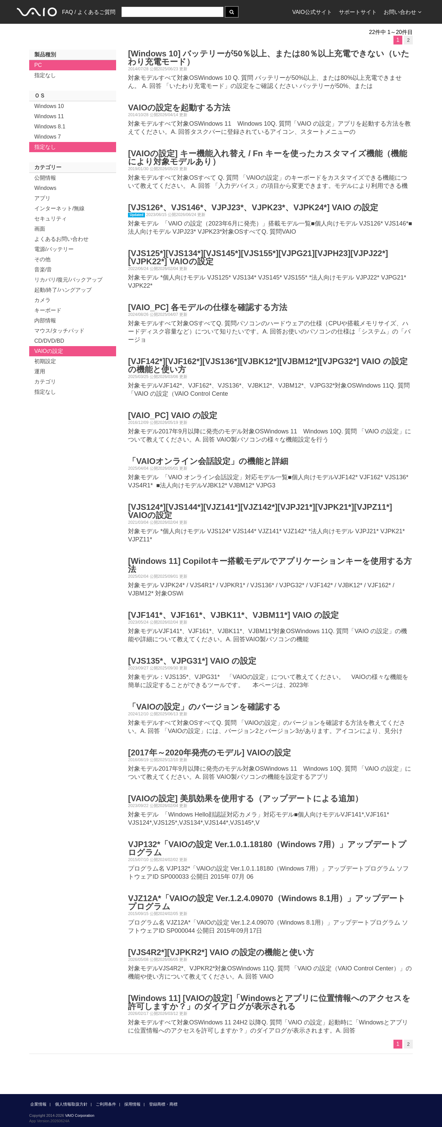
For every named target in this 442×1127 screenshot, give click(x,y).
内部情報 (45, 320)
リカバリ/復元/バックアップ (68, 280)
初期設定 (45, 361)
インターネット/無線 (59, 208)
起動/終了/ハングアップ (63, 290)
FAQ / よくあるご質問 (88, 12)
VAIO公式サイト (312, 12)
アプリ (42, 198)
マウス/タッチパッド (59, 331)
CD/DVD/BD (49, 341)
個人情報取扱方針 (71, 1104)
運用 (39, 371)
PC (38, 65)
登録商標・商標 (163, 1104)
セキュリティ (50, 218)
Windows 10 (49, 106)
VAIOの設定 (48, 351)
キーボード (47, 310)
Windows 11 (49, 116)
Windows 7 (47, 137)
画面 (39, 229)
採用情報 (132, 1104)
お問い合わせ (402, 12)
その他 (42, 259)
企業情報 (38, 1104)
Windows (45, 188)
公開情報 (45, 178)
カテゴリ (45, 381)
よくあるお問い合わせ (61, 239)
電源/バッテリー (54, 249)
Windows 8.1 (50, 126)
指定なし (45, 75)
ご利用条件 (106, 1104)
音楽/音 (43, 269)
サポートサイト (358, 12)
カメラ (42, 300)
